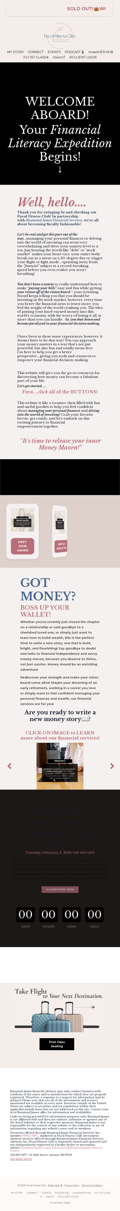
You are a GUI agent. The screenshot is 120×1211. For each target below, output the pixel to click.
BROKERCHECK (21, 1159)
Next (111, 766)
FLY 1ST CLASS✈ (36, 55)
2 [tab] (60, 780)
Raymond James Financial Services (54, 220)
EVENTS (54, 50)
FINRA (26, 1135)
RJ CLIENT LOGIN (83, 55)
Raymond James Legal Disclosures (44, 1147)
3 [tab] (65, 780)
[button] (59, 9)
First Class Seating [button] (57, 1044)
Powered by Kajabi (60, 1202)
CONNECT (36, 50)
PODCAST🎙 (75, 50)
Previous (8, 766)
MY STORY (15, 50)
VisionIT (59, 55)
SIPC (35, 1135)
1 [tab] (54, 780)
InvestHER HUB (100, 50)
